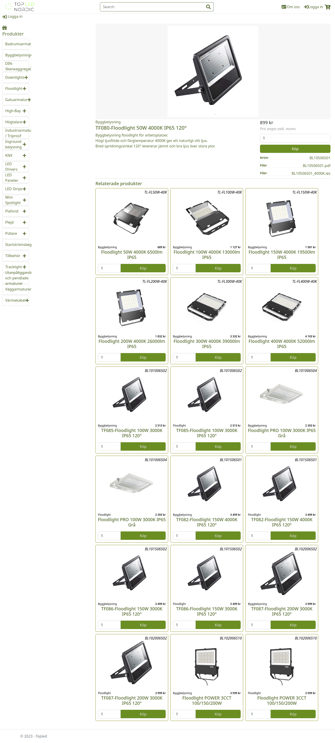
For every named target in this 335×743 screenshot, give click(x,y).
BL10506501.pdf (316, 165)
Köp (295, 148)
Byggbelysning (108, 121)
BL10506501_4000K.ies (311, 173)
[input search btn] (208, 7)
